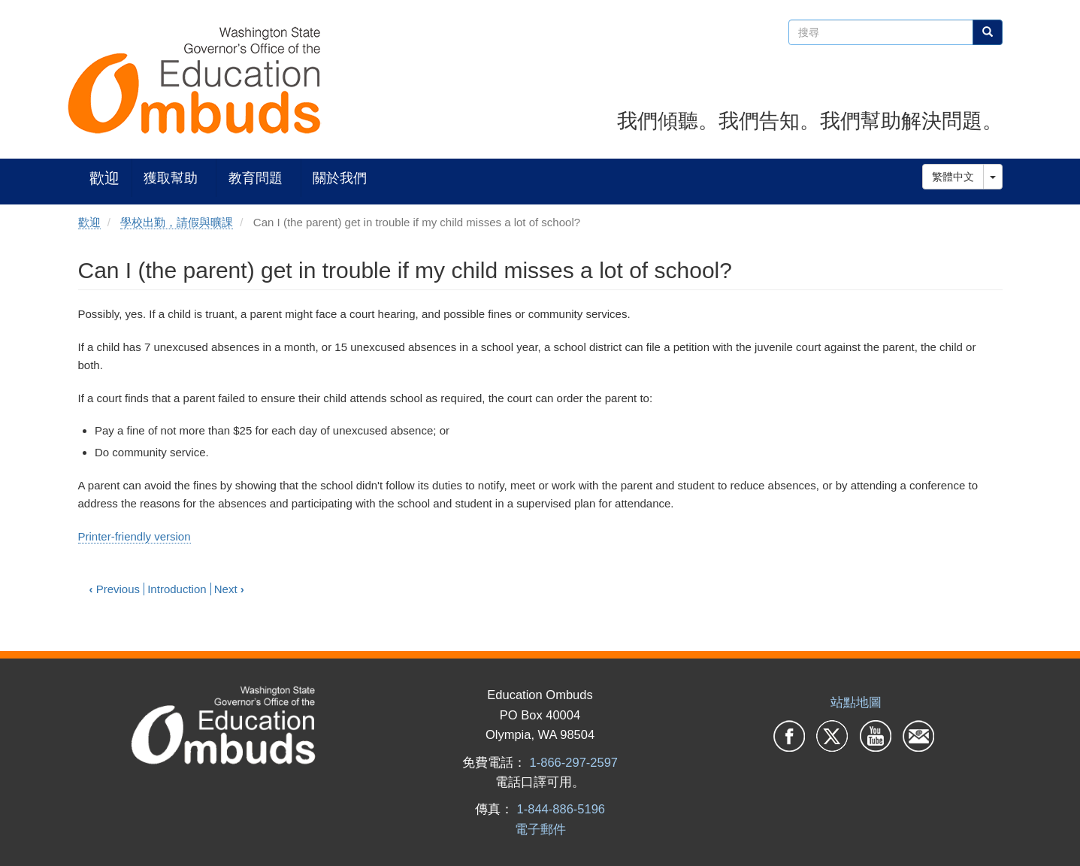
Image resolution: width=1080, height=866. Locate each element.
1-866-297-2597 (574, 762)
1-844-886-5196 (561, 809)
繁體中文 (953, 177)
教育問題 (255, 177)
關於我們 (340, 177)
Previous (115, 589)
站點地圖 (856, 702)
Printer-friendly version (134, 536)
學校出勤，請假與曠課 (176, 222)
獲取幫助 (171, 177)
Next (229, 589)
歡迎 (104, 177)
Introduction (176, 589)
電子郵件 (540, 829)
